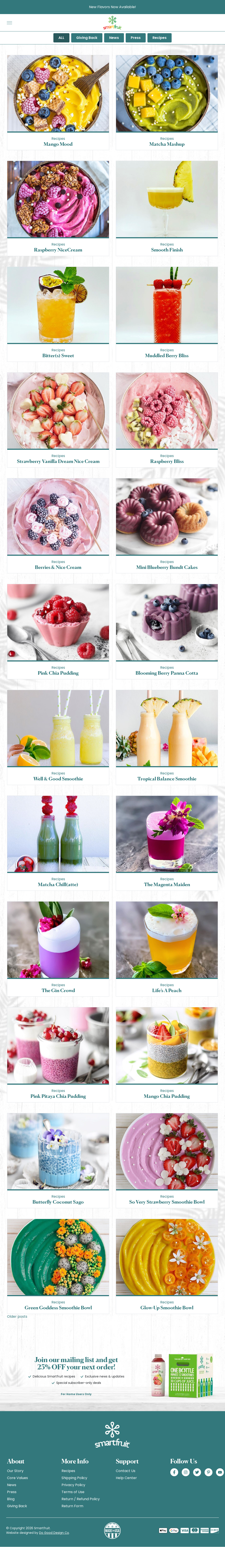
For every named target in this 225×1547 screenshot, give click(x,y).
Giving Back (86, 37)
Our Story (15, 1470)
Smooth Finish (167, 250)
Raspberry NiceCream (58, 250)
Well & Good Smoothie (58, 779)
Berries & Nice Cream (58, 567)
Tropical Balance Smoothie (166, 779)
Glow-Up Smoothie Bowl (166, 1307)
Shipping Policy (74, 1477)
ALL (61, 37)
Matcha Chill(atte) (58, 884)
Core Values (17, 1477)
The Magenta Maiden (167, 884)
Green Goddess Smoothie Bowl (58, 1307)
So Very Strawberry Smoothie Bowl (167, 1202)
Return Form (72, 1506)
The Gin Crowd (58, 990)
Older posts (17, 1316)
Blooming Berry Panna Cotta (167, 673)
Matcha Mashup (167, 144)
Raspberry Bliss (167, 461)
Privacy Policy (73, 1484)
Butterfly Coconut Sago (58, 1202)
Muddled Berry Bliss (167, 355)
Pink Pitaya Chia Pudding (58, 1096)
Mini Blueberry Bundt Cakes (167, 567)
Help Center (126, 1477)
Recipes (159, 37)
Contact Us (125, 1470)
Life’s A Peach (166, 990)
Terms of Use (73, 1491)
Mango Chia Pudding (167, 1096)
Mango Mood (58, 144)
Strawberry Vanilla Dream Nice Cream (58, 461)
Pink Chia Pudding (58, 673)
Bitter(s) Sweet (58, 355)
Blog (11, 1498)
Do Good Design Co (54, 1533)
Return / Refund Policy (81, 1498)
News (114, 37)
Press (136, 37)
